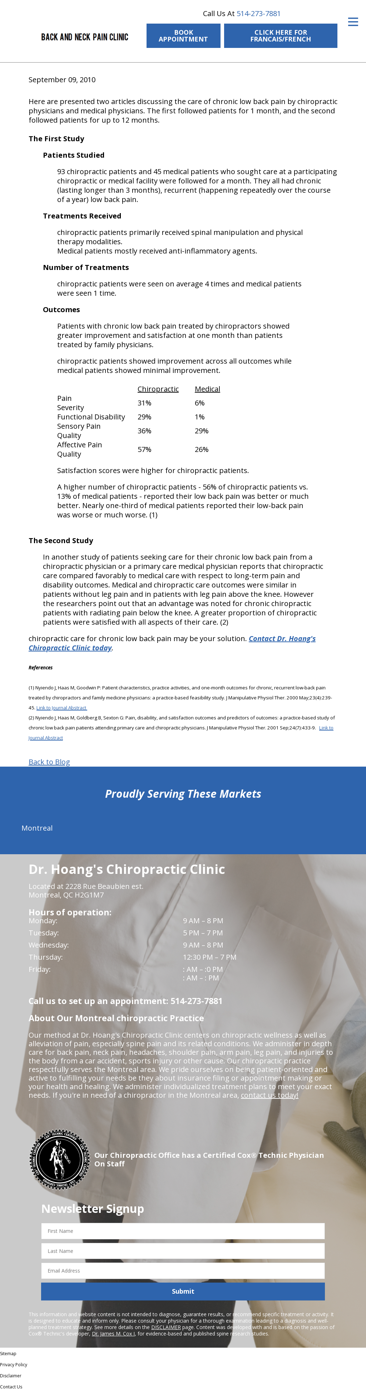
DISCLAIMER (166, 1327)
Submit (183, 1291)
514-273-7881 (259, 13)
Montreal (37, 828)
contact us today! (269, 1095)
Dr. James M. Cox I (113, 1333)
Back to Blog (49, 762)
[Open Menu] (353, 22)
